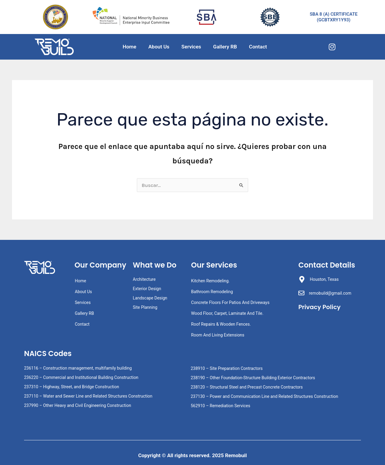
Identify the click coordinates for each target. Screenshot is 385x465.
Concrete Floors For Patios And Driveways (230, 302)
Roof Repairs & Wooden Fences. (221, 324)
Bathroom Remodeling (212, 291)
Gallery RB (225, 47)
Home (130, 47)
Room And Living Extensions (217, 335)
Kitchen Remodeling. (210, 280)
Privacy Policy (320, 306)
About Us (158, 47)
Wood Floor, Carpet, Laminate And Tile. (227, 313)
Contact (258, 47)
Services (191, 47)
